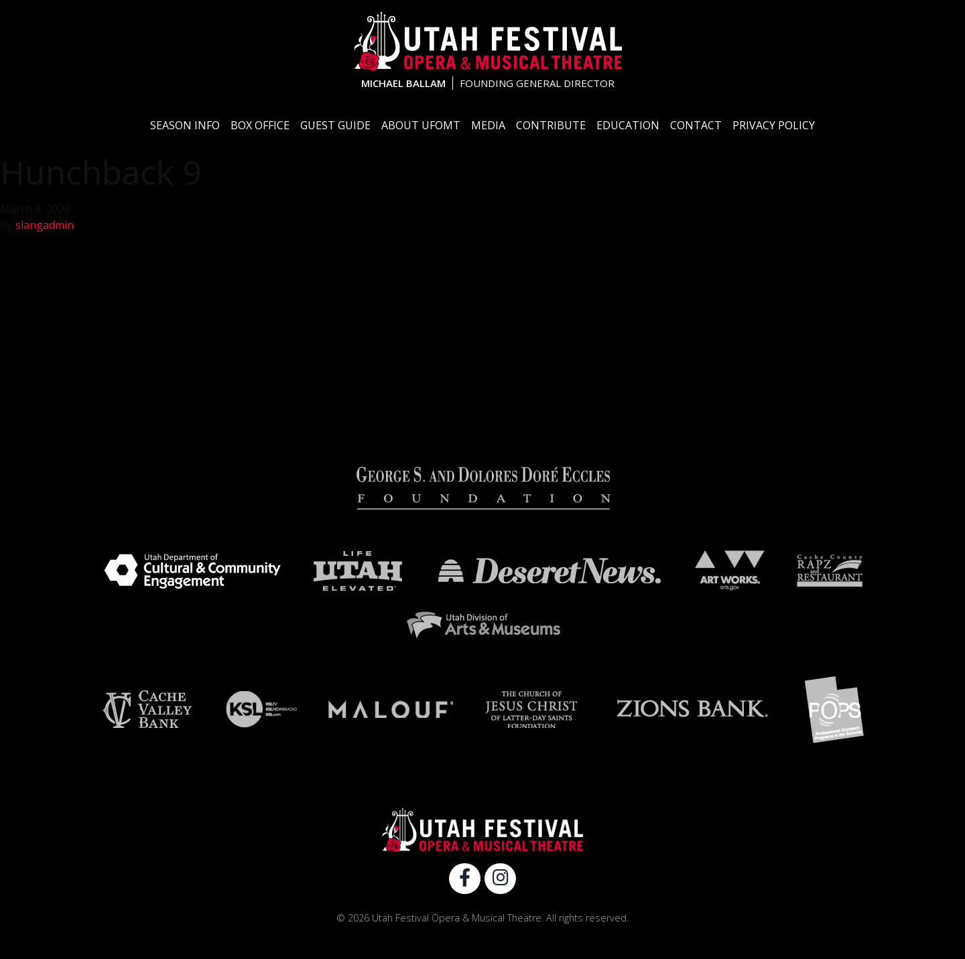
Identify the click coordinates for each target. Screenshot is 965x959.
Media (488, 125)
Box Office (260, 125)
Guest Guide (335, 125)
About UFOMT (420, 125)
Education (627, 125)
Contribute (551, 125)
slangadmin (44, 225)
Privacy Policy (773, 125)
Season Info (185, 125)
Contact (696, 125)
